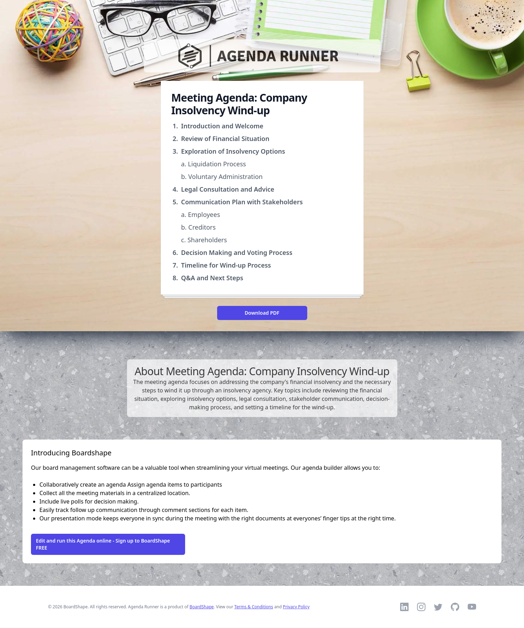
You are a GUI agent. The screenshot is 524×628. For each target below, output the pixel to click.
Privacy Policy (296, 607)
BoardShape (202, 607)
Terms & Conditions (253, 607)
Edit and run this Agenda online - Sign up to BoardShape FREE (103, 544)
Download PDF (262, 312)
